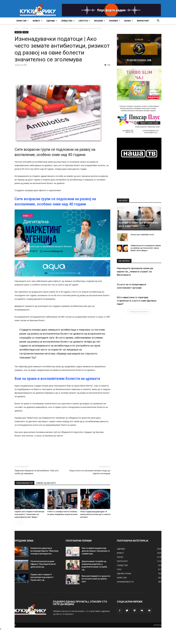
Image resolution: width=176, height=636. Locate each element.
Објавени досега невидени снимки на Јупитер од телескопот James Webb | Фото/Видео (146, 247)
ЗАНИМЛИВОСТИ (125, 581)
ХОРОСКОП (122, 561)
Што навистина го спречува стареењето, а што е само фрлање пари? (136, 300)
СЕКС (119, 569)
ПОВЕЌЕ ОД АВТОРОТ (46, 483)
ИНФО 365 (22, 20)
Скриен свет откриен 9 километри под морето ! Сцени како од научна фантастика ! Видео (29, 514)
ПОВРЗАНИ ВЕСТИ (24, 483)
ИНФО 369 (122, 577)
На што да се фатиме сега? (142, 235)
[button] (158, 21)
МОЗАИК (99, 20)
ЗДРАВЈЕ (51, 20)
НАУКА (128, 20)
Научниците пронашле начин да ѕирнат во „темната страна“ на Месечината (135, 271)
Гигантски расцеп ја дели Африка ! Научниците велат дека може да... (43, 564)
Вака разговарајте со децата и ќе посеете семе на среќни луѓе (96, 579)
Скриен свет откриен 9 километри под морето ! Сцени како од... (42, 577)
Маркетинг (143, 20)
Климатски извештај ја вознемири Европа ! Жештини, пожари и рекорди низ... (45, 551)
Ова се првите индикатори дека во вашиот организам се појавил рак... (96, 551)
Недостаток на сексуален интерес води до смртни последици (89, 472)
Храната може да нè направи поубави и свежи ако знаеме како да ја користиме (139, 222)
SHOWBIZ (114, 20)
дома (17, 28)
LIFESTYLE (84, 20)
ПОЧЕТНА (157, 625)
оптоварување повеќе (139, 311)
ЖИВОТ (37, 20)
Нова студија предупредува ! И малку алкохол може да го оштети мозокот (95, 514)
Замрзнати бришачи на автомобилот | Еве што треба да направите (37, 472)
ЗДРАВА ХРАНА (124, 573)
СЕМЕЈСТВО (68, 20)
